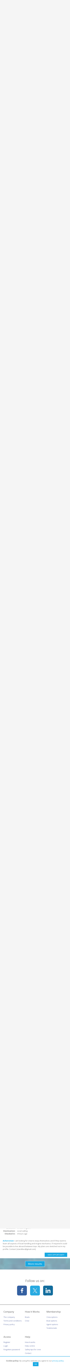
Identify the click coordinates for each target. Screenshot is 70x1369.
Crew (27, 1320)
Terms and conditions (13, 1320)
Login (6, 1346)
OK (35, 1364)
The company (9, 1317)
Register (7, 1342)
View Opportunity (56, 1254)
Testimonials (51, 1328)
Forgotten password (12, 1349)
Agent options (52, 1324)
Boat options (51, 1320)
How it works (30, 1342)
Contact (28, 1353)
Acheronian (8, 1240)
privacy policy (58, 1360)
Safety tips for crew (33, 1349)
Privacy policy (9, 1324)
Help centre (30, 1346)
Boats (27, 1317)
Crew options (51, 1317)
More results (35, 1263)
